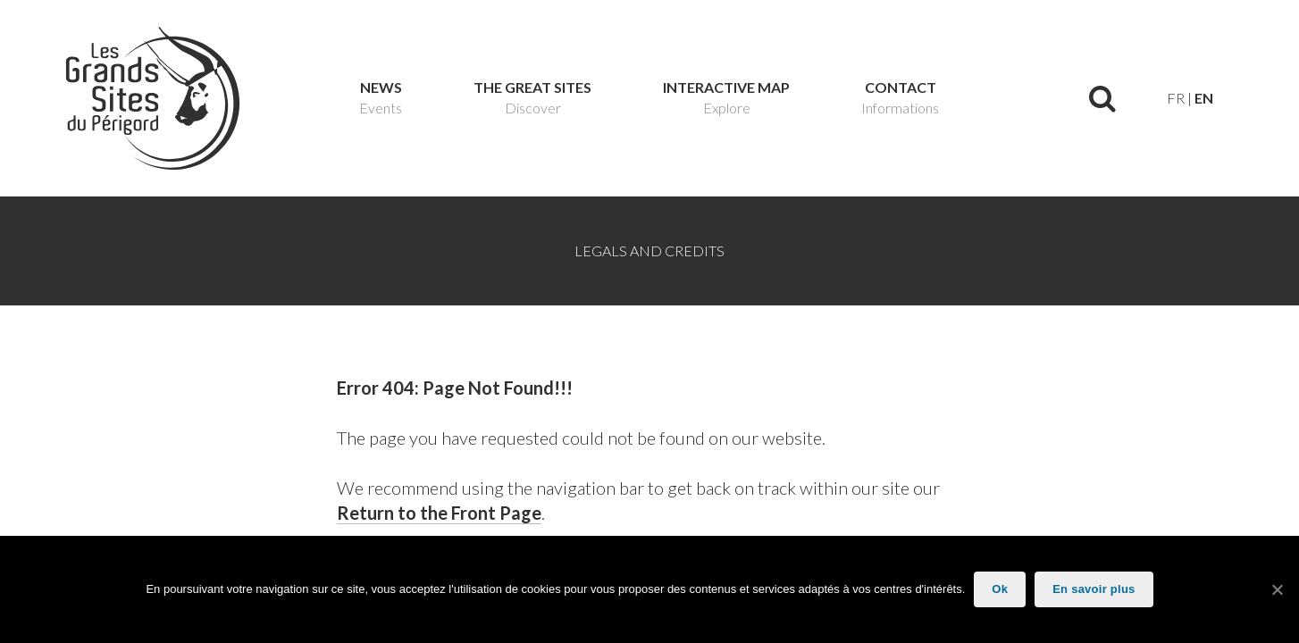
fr (1176, 97)
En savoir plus (1093, 589)
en (1203, 97)
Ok (1000, 589)
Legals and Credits (649, 250)
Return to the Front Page (439, 512)
